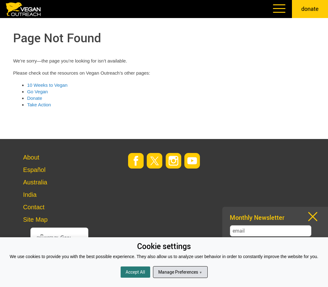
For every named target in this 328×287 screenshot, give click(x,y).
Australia (35, 182)
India (29, 194)
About (31, 157)
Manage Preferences (180, 272)
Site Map (35, 219)
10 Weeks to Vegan (47, 85)
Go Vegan (37, 91)
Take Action (39, 104)
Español (34, 169)
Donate (34, 98)
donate (310, 8)
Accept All (135, 272)
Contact (33, 207)
